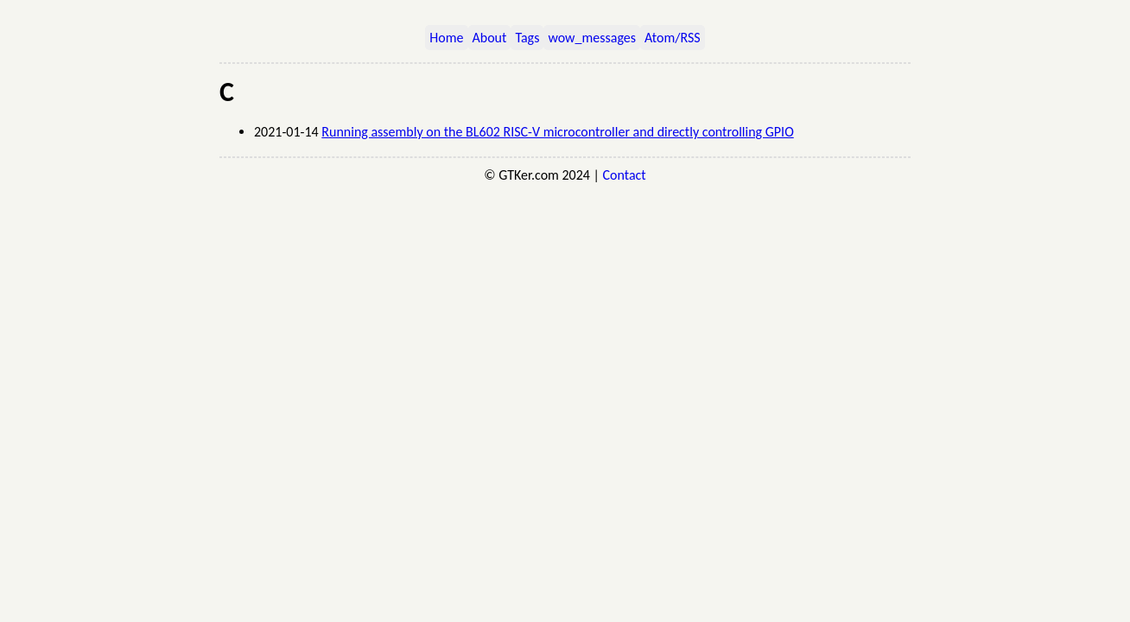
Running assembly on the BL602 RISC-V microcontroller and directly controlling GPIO (557, 132)
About (490, 37)
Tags (527, 37)
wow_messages (592, 37)
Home (446, 37)
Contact (624, 175)
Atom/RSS (672, 37)
